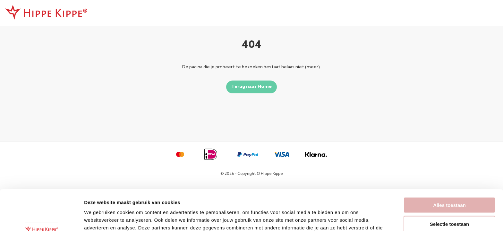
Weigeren (449, 204)
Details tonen (346, 218)
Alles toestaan (449, 167)
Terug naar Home (251, 87)
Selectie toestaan (449, 186)
